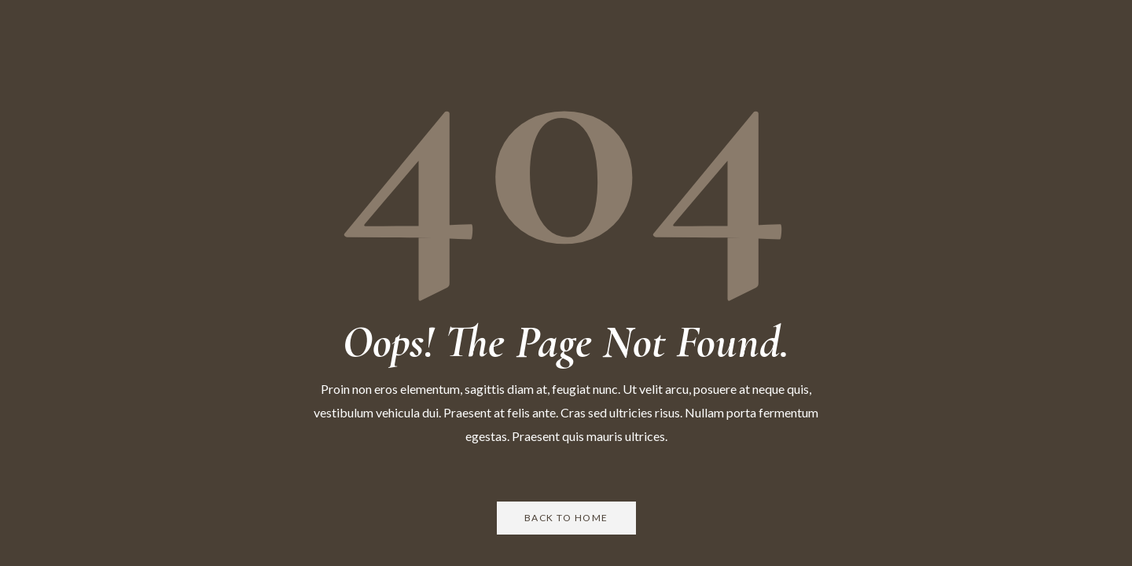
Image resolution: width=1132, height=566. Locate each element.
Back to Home (566, 518)
